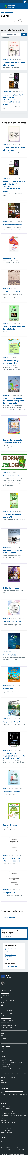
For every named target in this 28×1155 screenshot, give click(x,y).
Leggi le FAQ (4, 1127)
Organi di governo (5, 998)
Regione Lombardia (5, 1)
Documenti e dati (5, 993)
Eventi (2, 1051)
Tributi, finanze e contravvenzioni (9, 1025)
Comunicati (3, 1038)
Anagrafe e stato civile (6, 1013)
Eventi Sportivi (6, 221)
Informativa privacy (5, 1118)
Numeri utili (4, 1083)
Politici (2, 1002)
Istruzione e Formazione (7, 1027)
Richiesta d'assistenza (6, 1132)
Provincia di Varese (5, 1106)
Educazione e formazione (7, 1020)
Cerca (23, 34)
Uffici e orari (4, 1080)
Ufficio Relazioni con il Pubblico (8, 1078)
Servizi (17, 1147)
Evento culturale (7, 59)
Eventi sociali (6, 395)
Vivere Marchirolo (9, 12)
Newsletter (3, 1142)
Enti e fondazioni (5, 995)
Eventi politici (6, 889)
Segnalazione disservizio (7, 1128)
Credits (8, 1149)
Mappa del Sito (20, 1149)
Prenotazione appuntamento (8, 1130)
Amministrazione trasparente (8, 1125)
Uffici (2, 1005)
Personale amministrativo (7, 1000)
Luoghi (2, 1049)
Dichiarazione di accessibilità (8, 1123)
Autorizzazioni (4, 1015)
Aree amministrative (6, 990)
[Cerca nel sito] (23, 6)
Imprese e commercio (6, 1023)
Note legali (3, 1120)
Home (2, 12)
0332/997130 (9, 1065)
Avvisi (2, 1040)
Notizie (2, 1036)
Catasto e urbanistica (6, 1018)
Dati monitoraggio (5, 1147)
